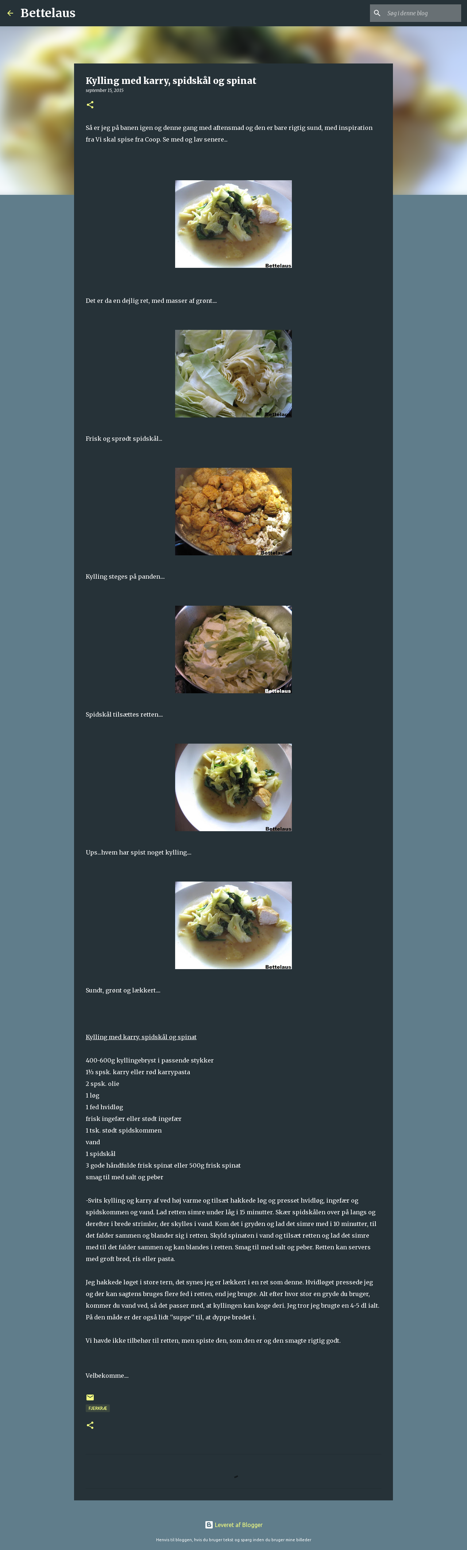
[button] (90, 105)
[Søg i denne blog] (423, 13)
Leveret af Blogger (234, 1525)
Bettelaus (48, 13)
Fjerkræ (98, 1408)
